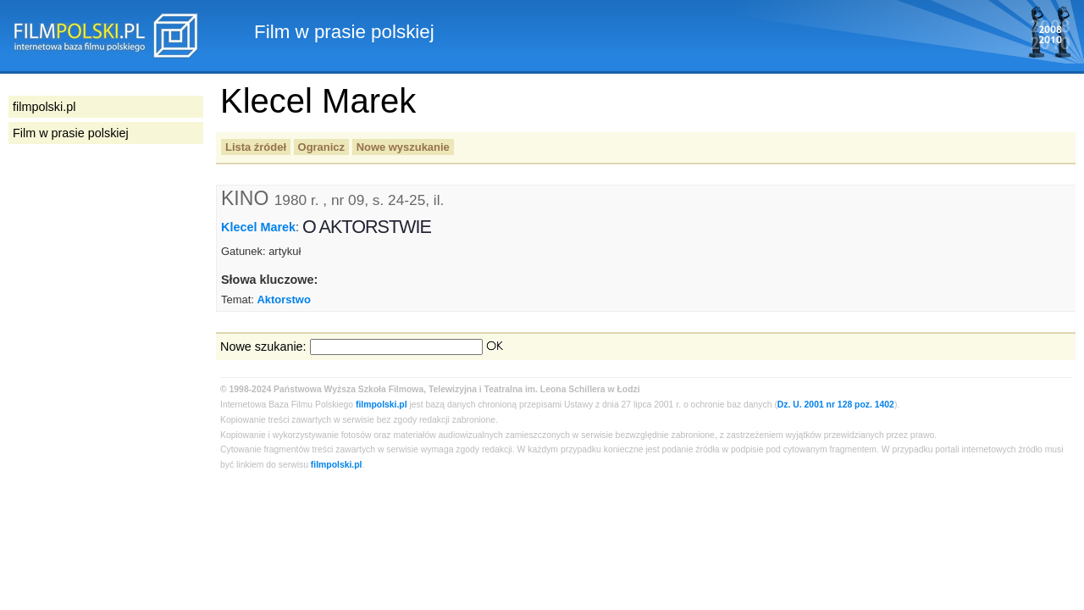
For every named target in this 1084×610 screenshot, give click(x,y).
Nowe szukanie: (263, 346)
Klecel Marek (258, 227)
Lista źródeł (255, 147)
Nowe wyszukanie (403, 147)
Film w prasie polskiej (71, 133)
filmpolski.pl (381, 404)
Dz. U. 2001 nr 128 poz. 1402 (835, 404)
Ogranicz (321, 147)
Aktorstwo (283, 299)
